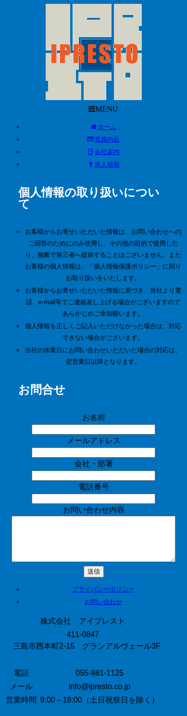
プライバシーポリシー (103, 597)
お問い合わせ (103, 610)
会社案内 (103, 151)
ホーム (103, 126)
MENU (97, 109)
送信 (93, 580)
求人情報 (103, 164)
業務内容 (103, 139)
